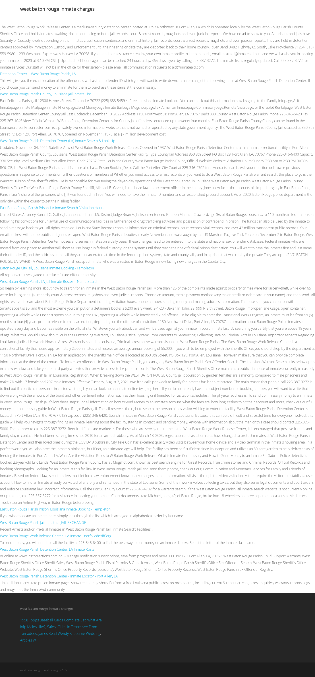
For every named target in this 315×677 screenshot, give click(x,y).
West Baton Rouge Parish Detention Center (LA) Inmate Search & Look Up (57, 140)
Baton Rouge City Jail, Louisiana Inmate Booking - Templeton (47, 268)
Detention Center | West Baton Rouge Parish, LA (38, 73)
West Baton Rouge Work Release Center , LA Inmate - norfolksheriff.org (55, 535)
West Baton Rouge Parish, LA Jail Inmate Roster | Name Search (49, 281)
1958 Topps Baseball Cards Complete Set (53, 620)
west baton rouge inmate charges (57, 8)
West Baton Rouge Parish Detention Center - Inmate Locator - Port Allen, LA (59, 576)
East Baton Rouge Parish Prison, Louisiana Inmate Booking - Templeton (55, 509)
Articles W (28, 640)
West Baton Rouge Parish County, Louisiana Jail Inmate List (45, 94)
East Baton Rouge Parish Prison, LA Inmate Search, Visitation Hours (52, 207)
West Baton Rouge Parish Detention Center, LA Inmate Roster (48, 549)
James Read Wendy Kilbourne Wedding (69, 633)
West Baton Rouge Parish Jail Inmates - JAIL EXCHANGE (43, 522)
